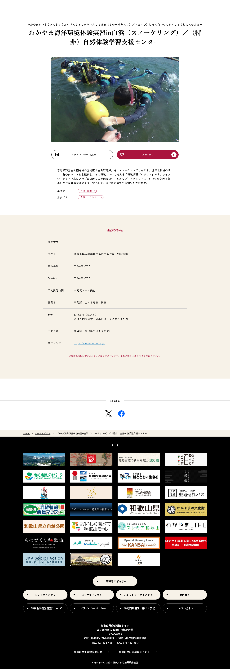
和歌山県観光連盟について (46, 608)
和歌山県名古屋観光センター (135, 652)
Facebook (121, 413)
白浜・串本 (86, 190)
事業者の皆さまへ (116, 581)
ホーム (26, 433)
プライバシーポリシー (93, 608)
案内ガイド (186, 595)
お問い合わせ (186, 608)
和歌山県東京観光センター (89, 652)
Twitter (108, 413)
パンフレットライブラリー (139, 595)
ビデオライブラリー (93, 595)
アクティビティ (42, 433)
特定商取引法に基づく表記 (139, 608)
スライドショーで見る (83, 154)
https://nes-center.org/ (89, 343)
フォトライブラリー (46, 595)
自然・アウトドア (89, 197)
